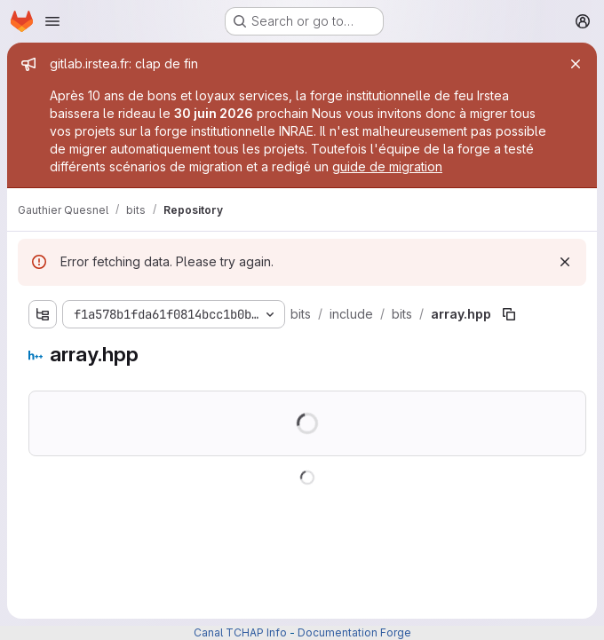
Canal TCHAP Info (240, 632)
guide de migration (387, 166)
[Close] (575, 64)
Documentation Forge (354, 632)
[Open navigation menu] (52, 21)
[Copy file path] (509, 314)
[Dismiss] (565, 262)
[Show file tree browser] (42, 314)
